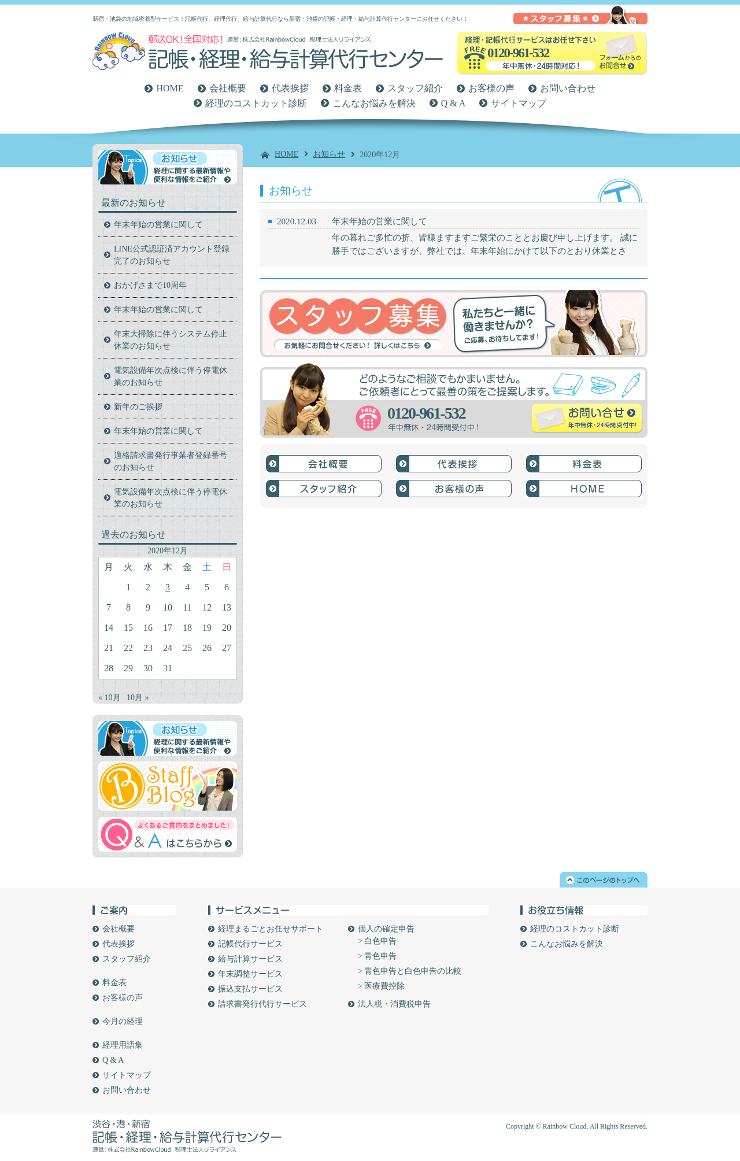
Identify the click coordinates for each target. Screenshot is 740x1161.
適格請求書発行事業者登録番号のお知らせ (170, 461)
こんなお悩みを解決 (374, 103)
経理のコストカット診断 (256, 103)
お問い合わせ (567, 88)
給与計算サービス (250, 959)
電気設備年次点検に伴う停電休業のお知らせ (170, 376)
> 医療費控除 (381, 986)
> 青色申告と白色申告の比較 (409, 971)
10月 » (138, 697)
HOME (169, 88)
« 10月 (109, 697)
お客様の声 (491, 88)
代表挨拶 (290, 88)
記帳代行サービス (250, 944)
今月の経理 (122, 1021)
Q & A (453, 103)
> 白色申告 (377, 941)
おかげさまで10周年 (150, 285)
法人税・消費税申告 (394, 1004)
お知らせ (329, 154)
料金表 (348, 88)
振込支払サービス (250, 989)
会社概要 (227, 88)
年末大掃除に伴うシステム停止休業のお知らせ (170, 340)
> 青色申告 (377, 956)
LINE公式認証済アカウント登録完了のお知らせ (172, 255)
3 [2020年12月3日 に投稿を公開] (167, 587)
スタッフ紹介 (415, 88)
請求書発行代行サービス (262, 1004)
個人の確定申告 (386, 929)
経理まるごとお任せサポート (270, 929)
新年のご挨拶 (138, 406)
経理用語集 (122, 1045)
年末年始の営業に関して (379, 221)
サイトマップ (518, 103)
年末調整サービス (250, 974)
